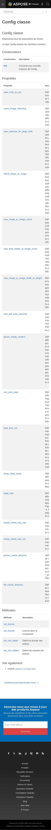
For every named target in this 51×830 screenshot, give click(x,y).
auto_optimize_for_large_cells (18, 131)
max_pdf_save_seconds (15, 314)
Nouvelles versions (24, 772)
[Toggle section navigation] (46, 12)
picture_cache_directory (15, 555)
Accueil (25, 763)
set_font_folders (11, 650)
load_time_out (10, 428)
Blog (25, 801)
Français (33, 4)
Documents (25, 780)
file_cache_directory (13, 585)
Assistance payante (24, 797)
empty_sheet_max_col (14, 539)
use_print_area (11, 392)
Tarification (25, 776)
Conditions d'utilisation (31, 826)
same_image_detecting (15, 108)
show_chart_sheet (12, 474)
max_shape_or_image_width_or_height (23, 278)
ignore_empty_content (14, 337)
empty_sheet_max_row (15, 522)
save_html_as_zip (12, 92)
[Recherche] (23, 12)
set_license (9, 624)
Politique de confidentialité (15, 826)
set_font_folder (11, 640)
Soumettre (25, 731)
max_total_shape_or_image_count (20, 249)
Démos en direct (24, 784)
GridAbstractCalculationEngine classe (21, 683)
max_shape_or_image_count (18, 219)
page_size (9, 493)
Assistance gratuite (24, 788)
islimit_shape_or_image (15, 174)
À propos (25, 809)
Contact (42, 826)
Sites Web (25, 805)
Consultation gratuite (25, 793)
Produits (25, 767)
